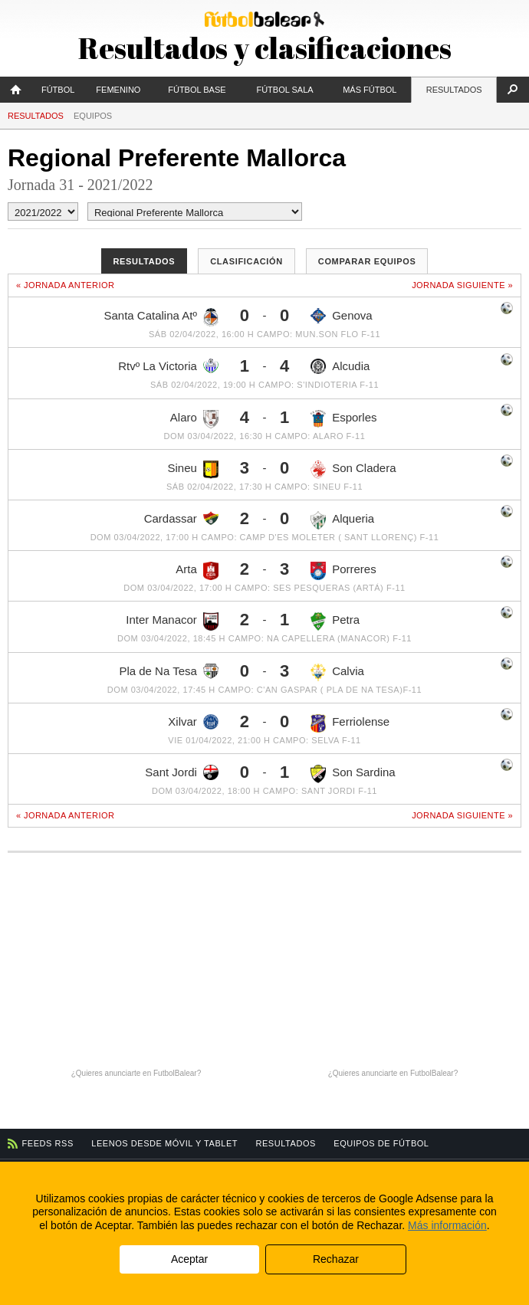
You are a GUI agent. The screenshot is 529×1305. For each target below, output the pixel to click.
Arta (197, 571)
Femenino (118, 89)
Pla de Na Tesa (168, 671)
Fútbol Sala (284, 89)
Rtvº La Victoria (168, 366)
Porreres (343, 571)
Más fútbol (369, 89)
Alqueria (342, 520)
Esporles (343, 419)
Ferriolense (349, 723)
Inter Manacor (172, 621)
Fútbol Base (196, 89)
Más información (447, 1225)
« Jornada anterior (65, 285)
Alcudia (340, 366)
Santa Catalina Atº (161, 317)
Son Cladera (353, 470)
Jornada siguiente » (462, 285)
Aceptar (189, 1259)
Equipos (93, 115)
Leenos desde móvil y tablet (164, 1143)
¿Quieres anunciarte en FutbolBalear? (136, 1073)
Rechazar (336, 1259)
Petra (335, 621)
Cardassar (181, 518)
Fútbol (57, 89)
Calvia (337, 673)
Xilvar (193, 722)
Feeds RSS (48, 1143)
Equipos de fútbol (381, 1143)
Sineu (193, 470)
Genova (341, 315)
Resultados (454, 89)
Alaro (194, 419)
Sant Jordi (182, 772)
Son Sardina (353, 774)
